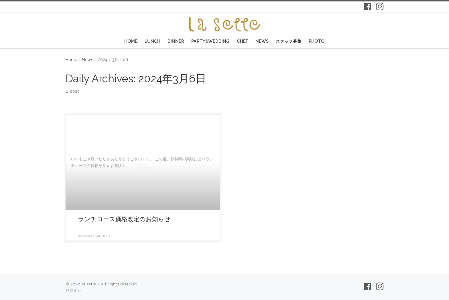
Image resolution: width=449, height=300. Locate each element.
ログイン (74, 290)
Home (71, 59)
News (87, 59)
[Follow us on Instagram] (379, 6)
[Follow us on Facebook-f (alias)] (367, 6)
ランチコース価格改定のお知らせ (124, 219)
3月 (115, 59)
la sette (89, 284)
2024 (102, 59)
